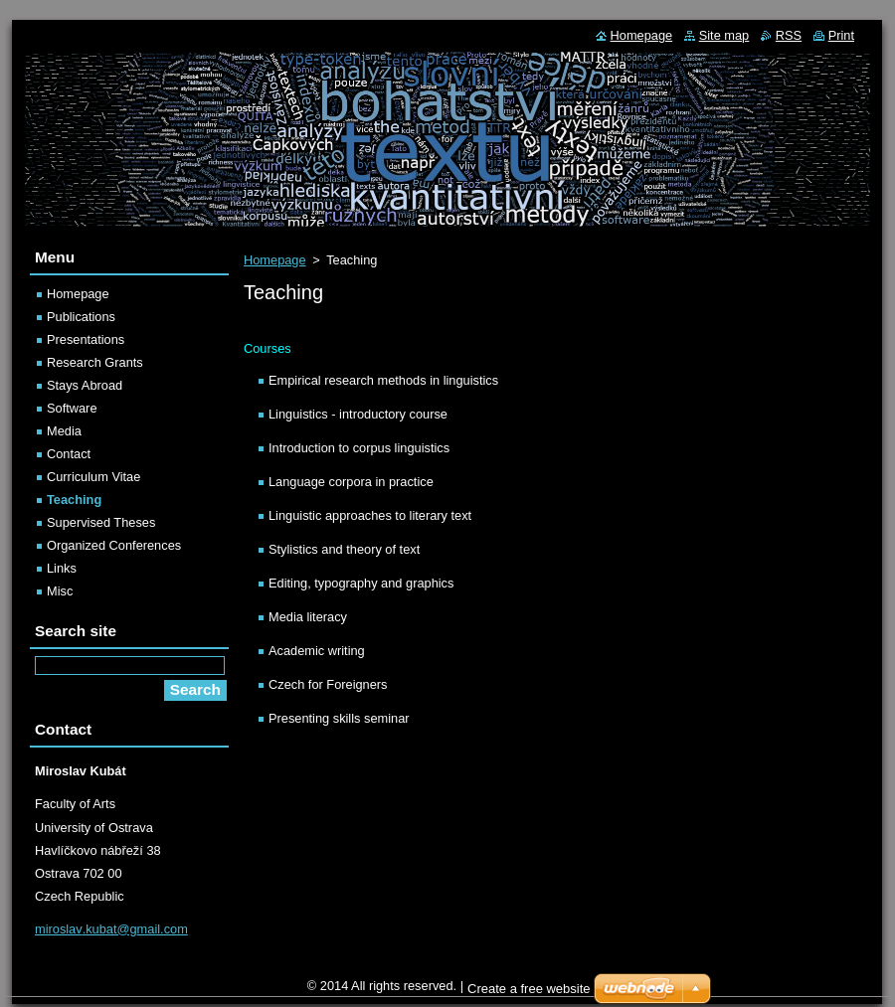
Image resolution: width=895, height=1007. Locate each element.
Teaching (74, 499)
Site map (724, 35)
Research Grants (95, 362)
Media (64, 430)
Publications (81, 316)
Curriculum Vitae (93, 476)
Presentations (85, 339)
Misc (60, 591)
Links (62, 568)
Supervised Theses (101, 522)
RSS (789, 35)
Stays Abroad (84, 385)
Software (72, 408)
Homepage (275, 259)
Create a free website (529, 988)
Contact (68, 453)
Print (841, 35)
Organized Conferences (114, 545)
